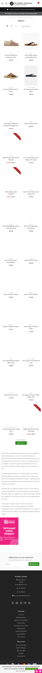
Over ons (21, 614)
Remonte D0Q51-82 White (11, 326)
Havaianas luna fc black (11, 395)
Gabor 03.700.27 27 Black (11, 294)
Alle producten (21, 656)
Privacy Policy (21, 623)
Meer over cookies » (21, 671)
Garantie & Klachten (21, 631)
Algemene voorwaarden (21, 620)
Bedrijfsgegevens (21, 617)
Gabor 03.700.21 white (31, 123)
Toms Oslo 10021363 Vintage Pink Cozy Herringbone (11, 57)
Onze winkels (21, 637)
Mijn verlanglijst (21, 650)
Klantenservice (21, 628)
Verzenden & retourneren (21, 626)
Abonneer (34, 564)
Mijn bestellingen (21, 648)
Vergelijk (21, 653)
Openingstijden (21, 634)
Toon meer (21, 443)
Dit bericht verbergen (31, 668)
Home (9, 17)
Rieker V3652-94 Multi (31, 294)
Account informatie (21, 645)
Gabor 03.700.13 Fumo (31, 260)
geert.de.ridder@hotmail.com (22, 595)
